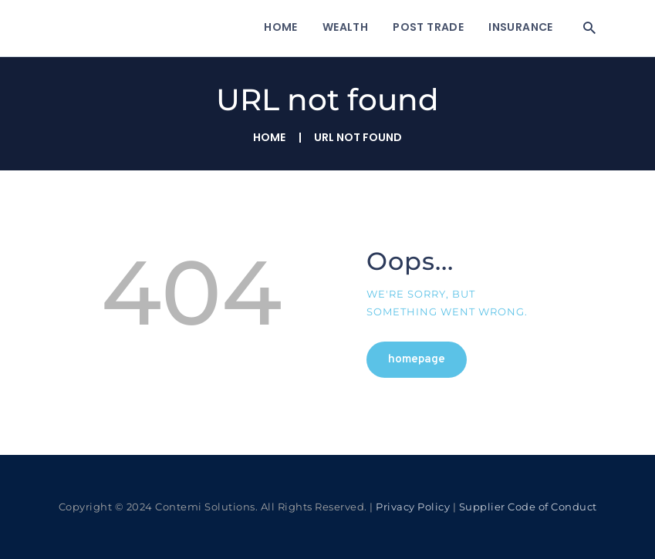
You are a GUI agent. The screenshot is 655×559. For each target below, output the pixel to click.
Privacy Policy (413, 506)
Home (269, 137)
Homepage (416, 359)
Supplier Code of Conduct (528, 506)
